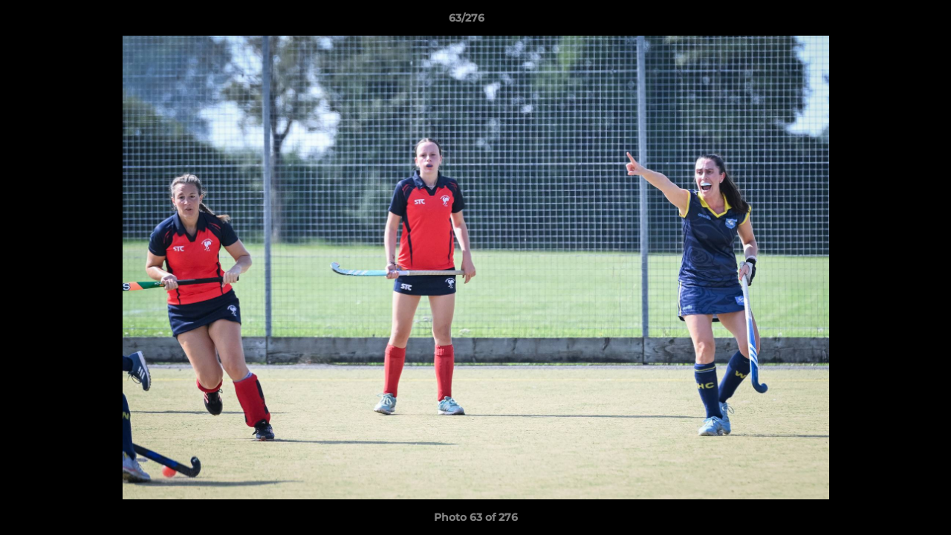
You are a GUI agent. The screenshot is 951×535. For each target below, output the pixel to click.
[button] (889, 21)
